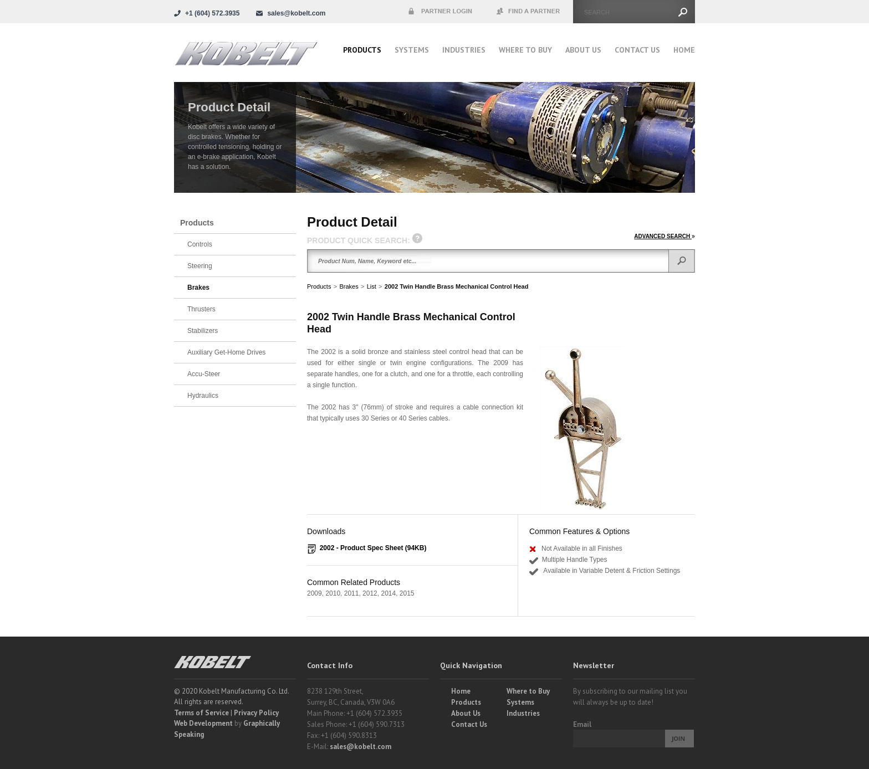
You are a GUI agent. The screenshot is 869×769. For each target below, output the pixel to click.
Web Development (203, 723)
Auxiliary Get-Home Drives (226, 352)
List (371, 286)
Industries (463, 50)
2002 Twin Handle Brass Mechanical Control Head (457, 286)
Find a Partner (528, 11)
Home (684, 50)
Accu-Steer (203, 374)
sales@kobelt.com (360, 746)
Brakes (348, 286)
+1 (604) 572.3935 (212, 13)
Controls (199, 244)
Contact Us (637, 50)
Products (362, 50)
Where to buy (525, 50)
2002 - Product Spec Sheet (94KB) (373, 548)
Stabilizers (202, 331)
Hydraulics (202, 395)
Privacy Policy (256, 712)
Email (582, 724)
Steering (199, 266)
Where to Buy (528, 691)
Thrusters (201, 309)
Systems (412, 50)
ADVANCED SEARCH (664, 236)
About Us (583, 50)
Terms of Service (201, 712)
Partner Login (440, 11)
